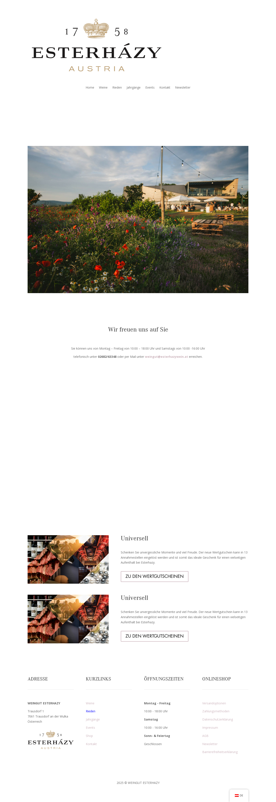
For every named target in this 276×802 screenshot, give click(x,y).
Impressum (210, 727)
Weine (103, 87)
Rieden (117, 87)
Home (90, 87)
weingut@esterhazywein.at (166, 357)
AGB (205, 736)
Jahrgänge (134, 87)
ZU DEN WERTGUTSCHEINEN (154, 576)
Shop (89, 736)
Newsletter (182, 87)
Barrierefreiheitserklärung (220, 752)
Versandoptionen (214, 703)
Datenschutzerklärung (217, 719)
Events (150, 87)
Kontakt (164, 87)
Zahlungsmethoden (215, 711)
